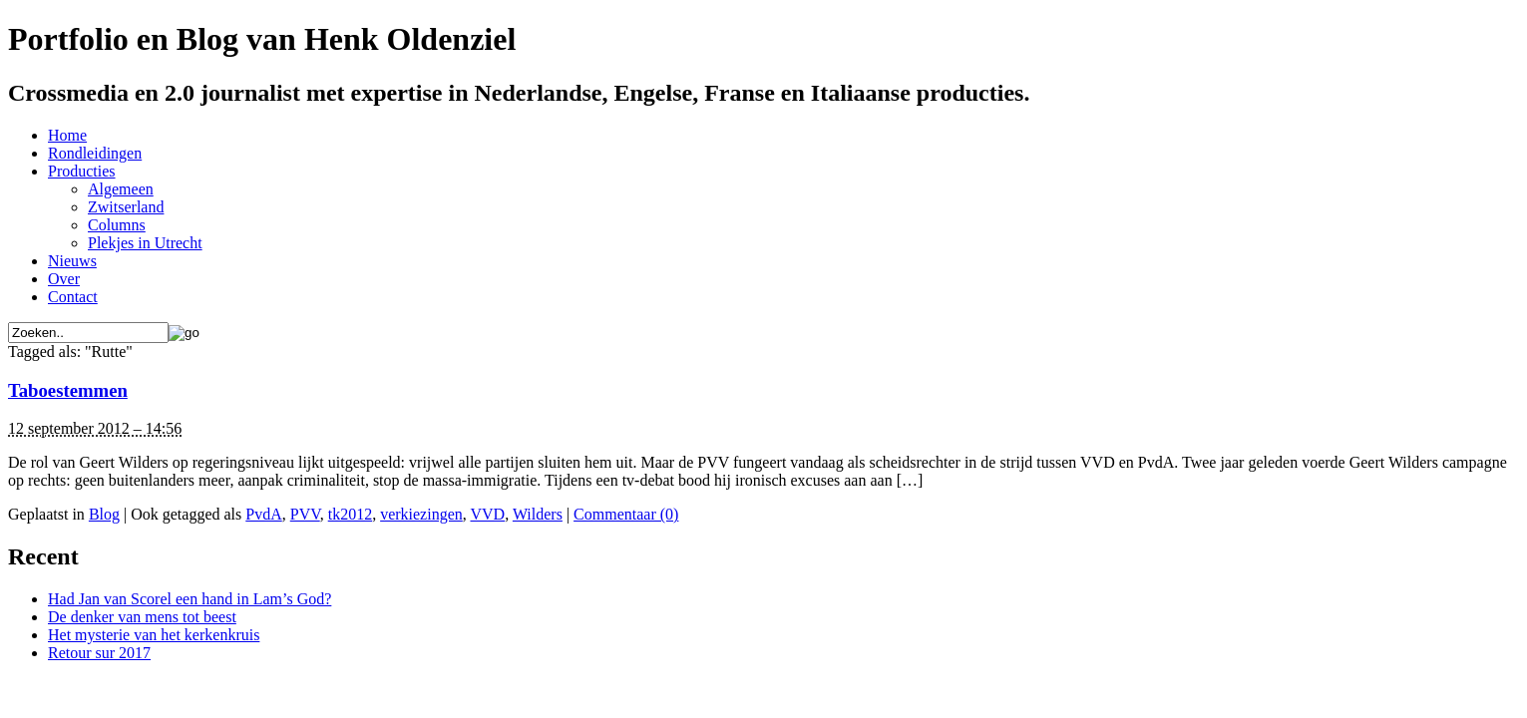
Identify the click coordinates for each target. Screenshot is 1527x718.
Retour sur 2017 (99, 652)
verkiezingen (421, 514)
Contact (73, 296)
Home (67, 135)
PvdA (263, 514)
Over (64, 278)
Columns (117, 224)
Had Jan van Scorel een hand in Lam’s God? (189, 598)
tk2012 (350, 514)
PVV (305, 514)
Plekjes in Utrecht (145, 242)
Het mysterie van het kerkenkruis (153, 634)
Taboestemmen (68, 390)
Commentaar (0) (625, 514)
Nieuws (72, 260)
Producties (82, 171)
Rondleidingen (95, 153)
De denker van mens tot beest (142, 616)
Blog (104, 514)
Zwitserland (126, 206)
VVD (487, 514)
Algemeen (121, 188)
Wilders (538, 514)
